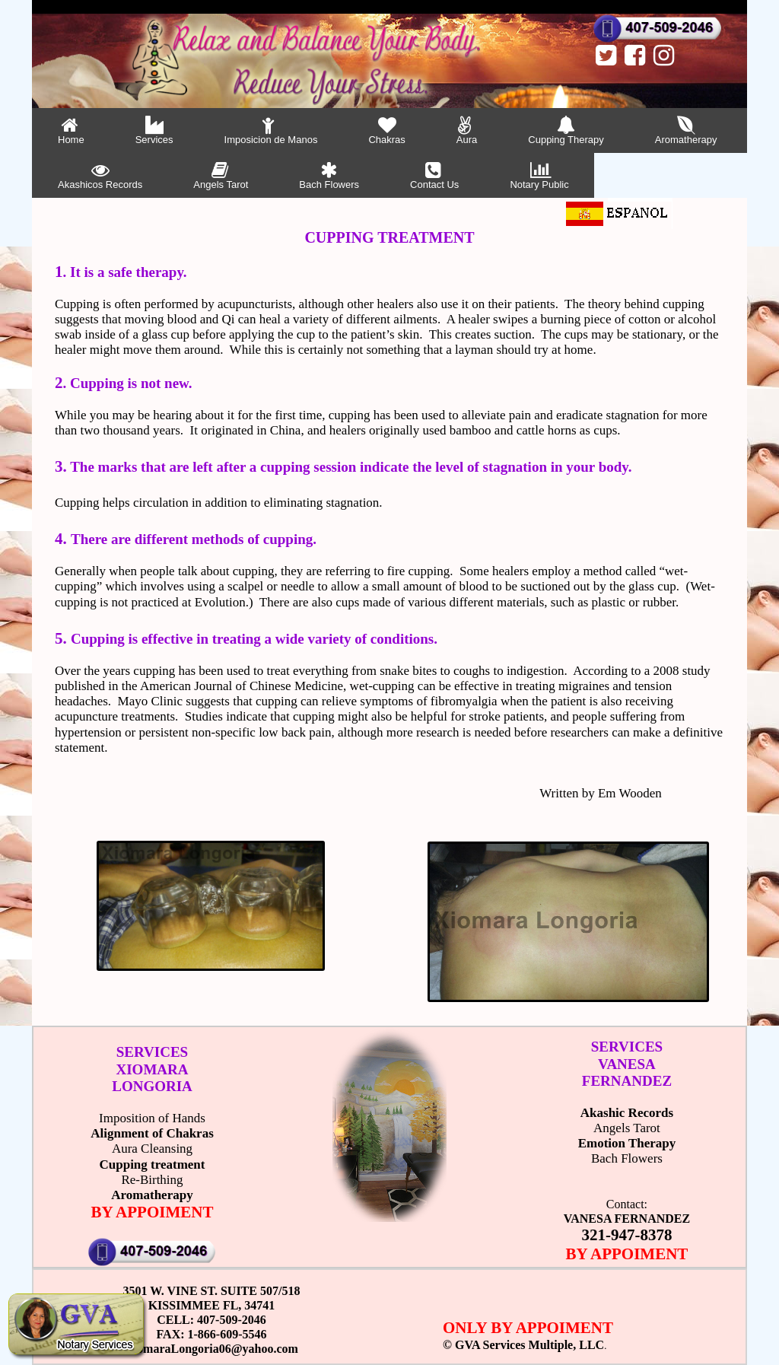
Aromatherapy (686, 130)
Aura (466, 130)
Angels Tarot (220, 175)
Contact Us (434, 175)
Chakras (386, 130)
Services (154, 130)
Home (71, 130)
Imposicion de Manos (271, 130)
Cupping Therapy (566, 130)
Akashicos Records (100, 175)
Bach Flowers (329, 175)
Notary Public (539, 175)
